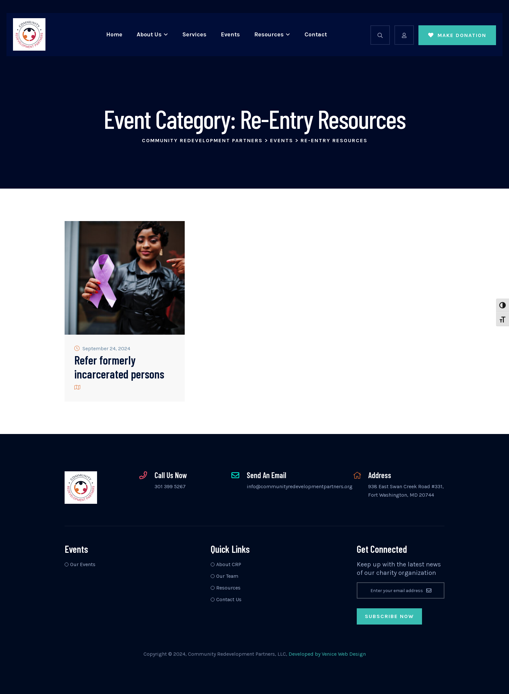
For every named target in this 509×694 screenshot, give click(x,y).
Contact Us (229, 599)
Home (114, 34)
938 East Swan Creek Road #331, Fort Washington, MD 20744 (406, 490)
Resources (269, 34)
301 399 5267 (170, 486)
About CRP (228, 564)
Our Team (227, 576)
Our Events (82, 564)
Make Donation (457, 35)
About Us (149, 34)
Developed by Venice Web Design (327, 654)
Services (194, 34)
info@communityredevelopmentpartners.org (300, 486)
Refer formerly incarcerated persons (119, 367)
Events (230, 34)
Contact (315, 34)
